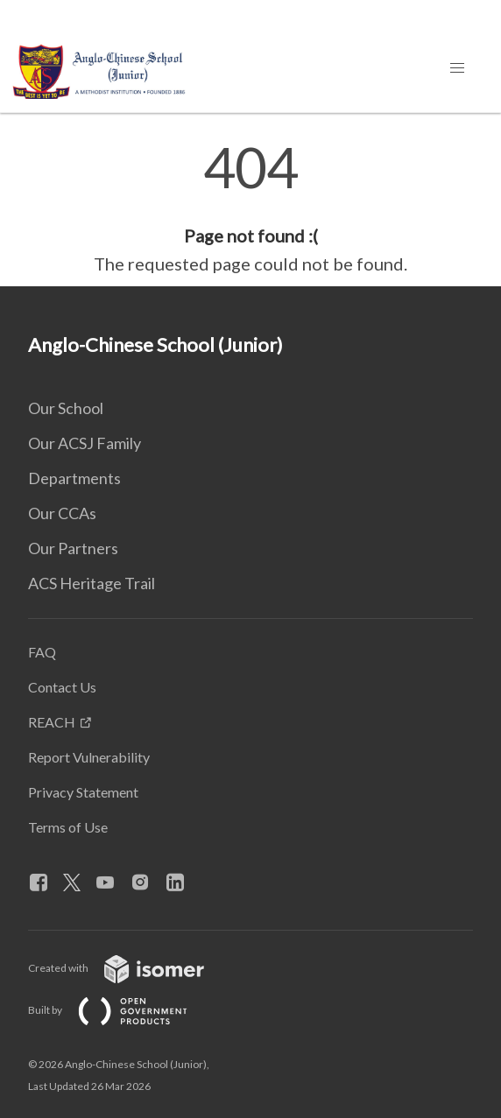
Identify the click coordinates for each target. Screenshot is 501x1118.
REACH (51, 722)
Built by (121, 1009)
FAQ (42, 651)
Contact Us (62, 687)
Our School (65, 408)
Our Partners (73, 548)
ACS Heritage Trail (91, 583)
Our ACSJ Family (84, 443)
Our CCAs (62, 513)
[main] (250, 208)
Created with (130, 967)
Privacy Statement (83, 792)
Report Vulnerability (89, 757)
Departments (74, 478)
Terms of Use (68, 827)
